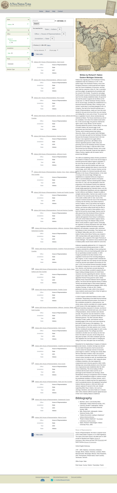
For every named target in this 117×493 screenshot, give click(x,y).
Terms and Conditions (76, 477)
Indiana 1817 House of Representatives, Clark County (49, 62)
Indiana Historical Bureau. (87, 417)
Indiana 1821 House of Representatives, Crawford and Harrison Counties (55, 346)
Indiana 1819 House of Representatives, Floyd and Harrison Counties (53, 210)
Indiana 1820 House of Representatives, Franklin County (51, 289)
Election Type (11, 69)
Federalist (10, 64)
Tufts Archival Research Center (60, 477)
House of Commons (90, 442)
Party (8, 59)
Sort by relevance (39, 50)
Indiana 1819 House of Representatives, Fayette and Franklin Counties (54, 192)
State (8, 19)
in (55, 21)
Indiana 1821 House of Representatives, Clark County (50, 328)
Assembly (101, 440)
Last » (41, 54)
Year (8, 30)
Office (8, 34)
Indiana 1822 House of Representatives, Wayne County (50, 417)
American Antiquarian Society (42, 477)
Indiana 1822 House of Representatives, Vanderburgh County (52, 399)
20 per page (52, 50)
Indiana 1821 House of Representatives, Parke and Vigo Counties (53, 381)
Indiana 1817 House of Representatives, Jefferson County (50, 80)
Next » (49, 45)
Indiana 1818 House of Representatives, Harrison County (50, 136)
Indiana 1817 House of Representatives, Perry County (49, 98)
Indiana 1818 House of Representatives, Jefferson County (50, 154)
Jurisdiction (10, 48)
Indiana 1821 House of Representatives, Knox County (50, 364)
